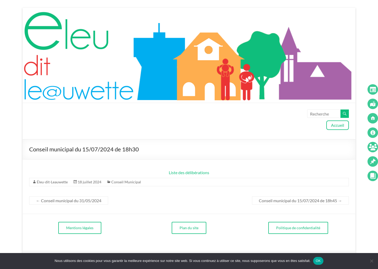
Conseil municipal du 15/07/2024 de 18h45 (300, 200)
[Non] (371, 260)
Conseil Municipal (126, 182)
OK (318, 261)
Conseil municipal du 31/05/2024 (68, 200)
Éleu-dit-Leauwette (52, 182)
